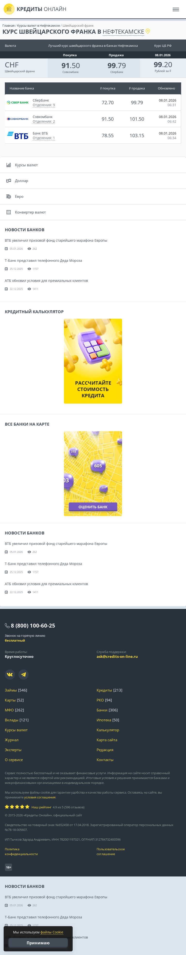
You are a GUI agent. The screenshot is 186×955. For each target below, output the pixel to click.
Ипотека (104, 720)
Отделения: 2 (44, 121)
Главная (8, 25)
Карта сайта (107, 740)
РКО (100, 700)
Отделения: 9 (44, 105)
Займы (11, 690)
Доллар (17, 180)
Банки (102, 710)
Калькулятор (108, 730)
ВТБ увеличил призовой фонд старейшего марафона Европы (56, 240)
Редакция (105, 750)
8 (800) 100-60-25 (33, 625)
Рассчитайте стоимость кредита (93, 389)
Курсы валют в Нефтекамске (38, 25)
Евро (14, 196)
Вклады (11, 720)
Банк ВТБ (40, 133)
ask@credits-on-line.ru (117, 656)
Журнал (12, 740)
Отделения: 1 (44, 137)
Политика (47, 851)
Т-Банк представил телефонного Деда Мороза (43, 260)
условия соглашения (39, 797)
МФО (9, 710)
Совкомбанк (70, 72)
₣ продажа (137, 88)
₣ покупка (107, 88)
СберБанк (116, 72)
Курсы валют (22, 164)
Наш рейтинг (41, 807)
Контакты (105, 759)
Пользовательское (139, 851)
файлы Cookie (51, 932)
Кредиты (104, 690)
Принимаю (38, 943)
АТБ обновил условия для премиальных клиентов (46, 280)
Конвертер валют (26, 212)
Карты (10, 700)
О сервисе (14, 759)
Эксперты (13, 750)
